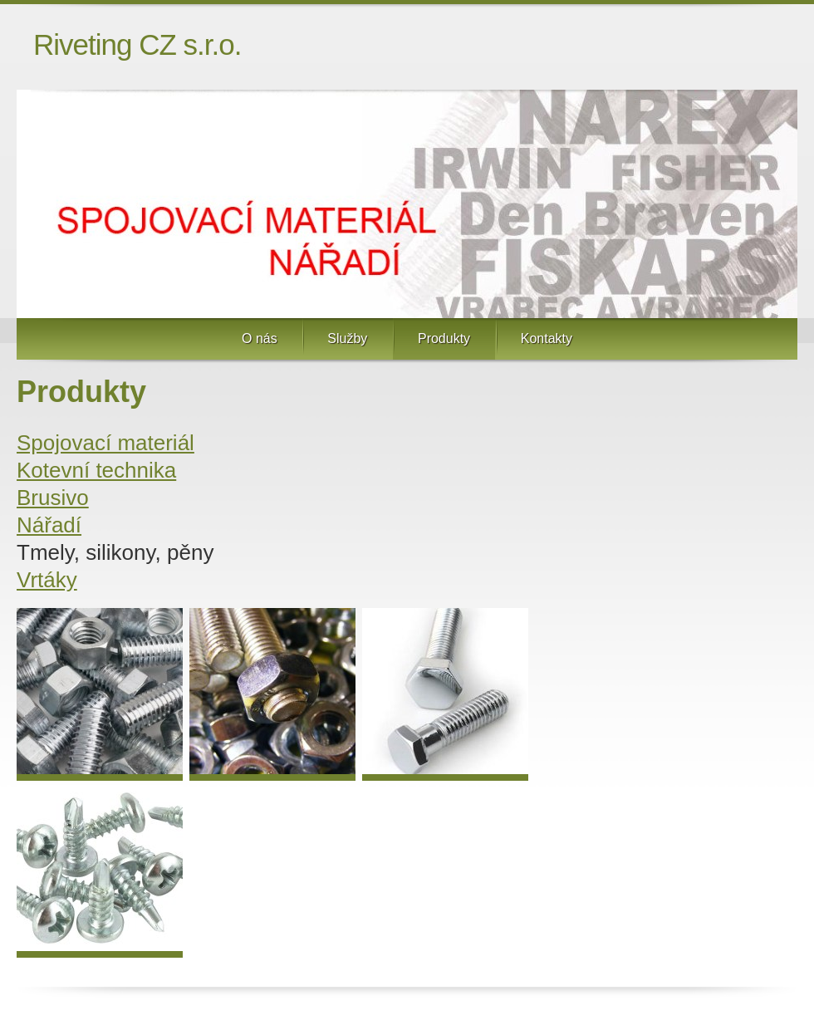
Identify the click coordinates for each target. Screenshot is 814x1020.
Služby (347, 338)
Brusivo (53, 497)
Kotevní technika (96, 470)
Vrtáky (47, 579)
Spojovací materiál (105, 442)
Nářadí (49, 524)
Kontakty (546, 338)
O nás (259, 338)
